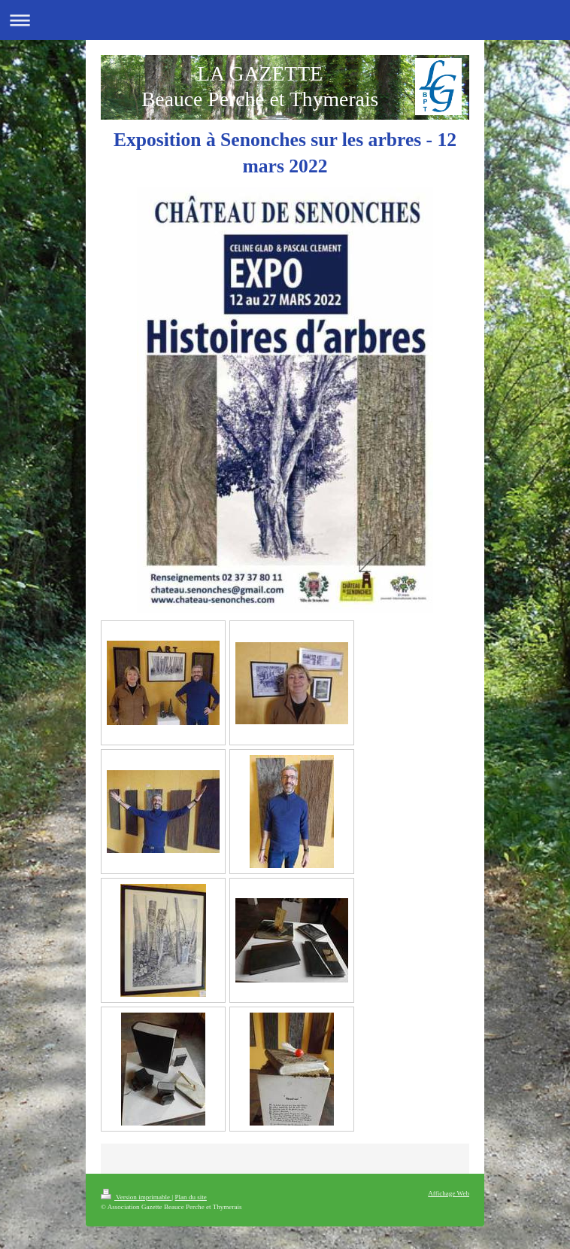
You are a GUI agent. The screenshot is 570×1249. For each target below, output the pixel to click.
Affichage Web (448, 1193)
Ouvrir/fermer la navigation (285, 20)
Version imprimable (136, 1197)
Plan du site (190, 1197)
